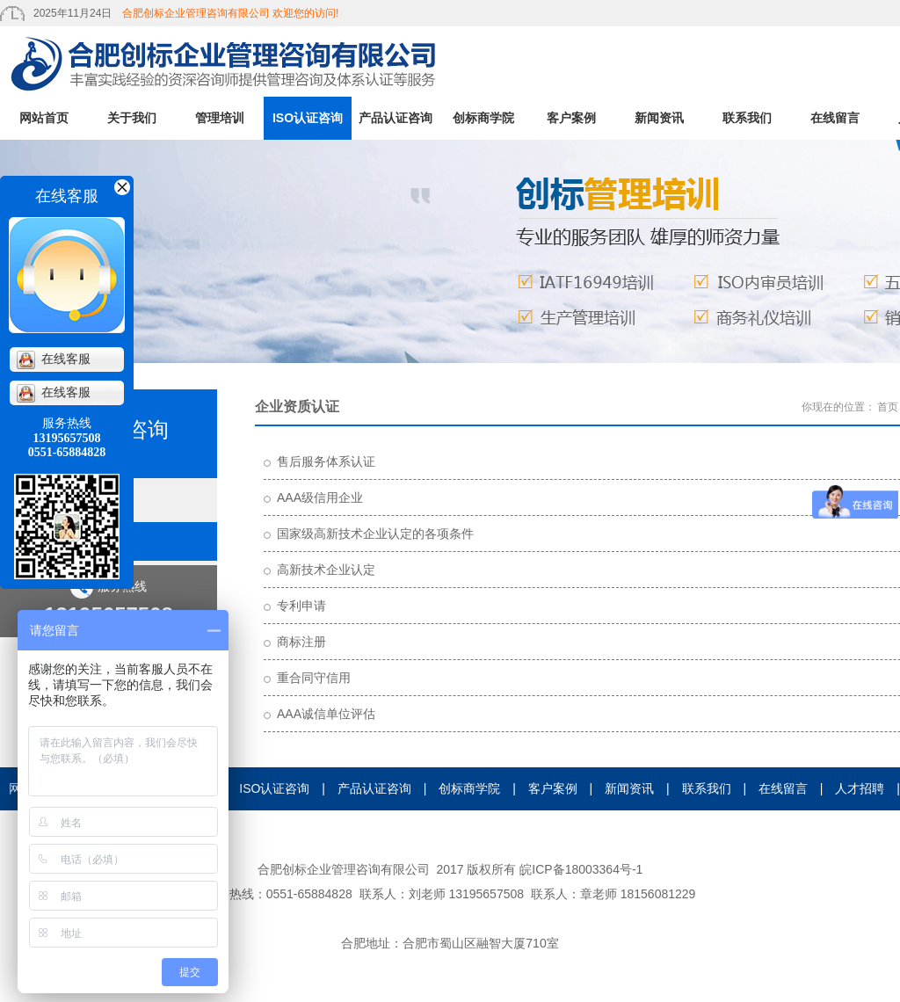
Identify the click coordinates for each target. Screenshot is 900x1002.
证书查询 (450, 831)
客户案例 (571, 118)
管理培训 (219, 118)
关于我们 (131, 118)
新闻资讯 (659, 118)
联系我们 (747, 118)
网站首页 (44, 118)
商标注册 (301, 642)
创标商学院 (483, 118)
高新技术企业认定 (326, 570)
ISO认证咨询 (307, 118)
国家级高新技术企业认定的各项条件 (375, 533)
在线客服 (54, 359)
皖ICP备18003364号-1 (580, 869)
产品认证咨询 (395, 118)
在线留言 (835, 118)
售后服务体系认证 (326, 461)
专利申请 (301, 606)
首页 (887, 407)
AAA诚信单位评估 (326, 714)
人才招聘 (859, 788)
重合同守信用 (314, 678)
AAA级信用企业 (320, 497)
